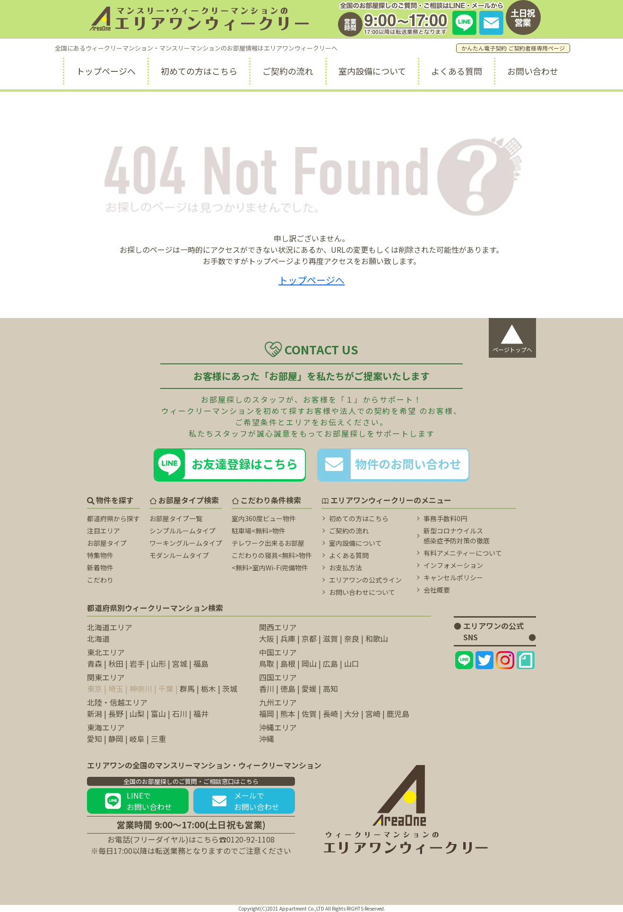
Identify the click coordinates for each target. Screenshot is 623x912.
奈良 (351, 638)
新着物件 (100, 567)
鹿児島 (398, 713)
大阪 (266, 638)
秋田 (115, 663)
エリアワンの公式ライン (365, 580)
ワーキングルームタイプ (185, 543)
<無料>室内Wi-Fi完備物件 (270, 567)
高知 (330, 688)
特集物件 (100, 555)
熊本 (287, 713)
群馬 (187, 688)
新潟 (94, 713)
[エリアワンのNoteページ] (526, 660)
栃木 (208, 688)
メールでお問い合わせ (244, 801)
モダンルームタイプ (179, 555)
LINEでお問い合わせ (138, 801)
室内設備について (372, 71)
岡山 (309, 663)
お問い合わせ (532, 71)
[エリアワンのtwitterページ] (484, 660)
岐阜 (137, 738)
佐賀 (309, 713)
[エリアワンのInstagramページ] (505, 660)
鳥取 (266, 663)
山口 (351, 663)
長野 (115, 713)
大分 (351, 713)
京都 (309, 638)
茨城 (229, 688)
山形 (158, 663)
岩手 (137, 663)
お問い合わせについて (362, 592)
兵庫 (287, 638)
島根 (287, 663)
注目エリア (103, 530)
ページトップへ (512, 335)
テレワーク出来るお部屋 (268, 543)
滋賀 (330, 638)
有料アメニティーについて (463, 553)
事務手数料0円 (445, 518)
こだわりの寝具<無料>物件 (272, 555)
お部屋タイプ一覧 (175, 518)
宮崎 (373, 713)
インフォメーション (453, 565)
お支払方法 (345, 567)
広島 (330, 663)
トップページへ (106, 71)
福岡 (266, 713)
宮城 (179, 663)
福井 (200, 713)
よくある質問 (456, 71)
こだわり (100, 580)
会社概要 (437, 589)
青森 (94, 663)
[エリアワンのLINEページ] (464, 660)
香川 (266, 688)
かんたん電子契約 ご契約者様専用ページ (513, 48)
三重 (158, 738)
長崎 (330, 713)
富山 (158, 713)
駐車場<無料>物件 (259, 530)
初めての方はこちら (199, 71)
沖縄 (266, 738)
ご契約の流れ (287, 71)
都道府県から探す (113, 518)
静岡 (115, 738)
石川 (179, 713)
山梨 (137, 713)
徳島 (287, 688)
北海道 (98, 638)
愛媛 (309, 688)
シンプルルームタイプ (182, 530)
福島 (200, 663)
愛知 (94, 738)
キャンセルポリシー (453, 577)
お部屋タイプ (107, 543)
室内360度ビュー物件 (264, 518)
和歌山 (376, 638)
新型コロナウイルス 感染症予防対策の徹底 (457, 535)
